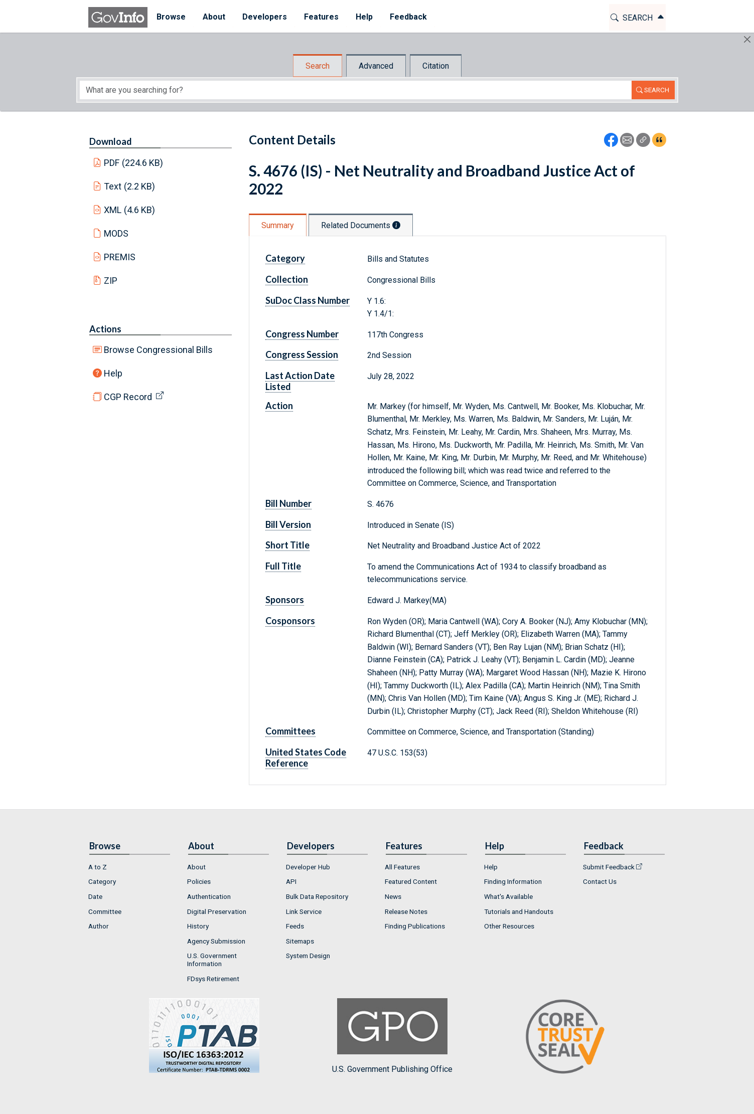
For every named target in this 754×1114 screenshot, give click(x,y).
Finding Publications (415, 926)
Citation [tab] (435, 66)
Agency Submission (216, 941)
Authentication (209, 896)
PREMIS (119, 257)
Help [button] (363, 17)
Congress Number (302, 333)
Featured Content (411, 881)
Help (113, 373)
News (393, 896)
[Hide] (747, 39)
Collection (286, 279)
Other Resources (509, 926)
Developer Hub (308, 867)
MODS (116, 233)
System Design (308, 956)
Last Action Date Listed (300, 381)
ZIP (110, 280)
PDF (133, 162)
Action (279, 405)
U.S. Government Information (212, 960)
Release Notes (406, 911)
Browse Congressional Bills (158, 349)
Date (95, 896)
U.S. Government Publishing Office (392, 1036)
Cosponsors (290, 620)
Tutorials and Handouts (518, 911)
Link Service (304, 911)
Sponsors (284, 599)
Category (285, 258)
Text (129, 186)
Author (98, 926)
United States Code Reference (305, 758)
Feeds (295, 926)
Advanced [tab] (376, 66)
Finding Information (513, 881)
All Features (402, 867)
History (198, 926)
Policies (199, 881)
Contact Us (600, 881)
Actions (105, 328)
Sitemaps (300, 941)
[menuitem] (170, 17)
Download (110, 141)
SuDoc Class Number (307, 300)
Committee (104, 911)
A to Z (97, 867)
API (291, 881)
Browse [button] (170, 17)
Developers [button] (264, 17)
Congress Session (301, 354)
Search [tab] (318, 66)
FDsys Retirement (213, 979)
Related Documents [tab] (360, 225)
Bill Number (288, 503)
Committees (290, 730)
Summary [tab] (277, 225)
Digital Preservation (216, 911)
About (196, 867)
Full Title (283, 566)
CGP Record (128, 397)
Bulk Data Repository (317, 896)
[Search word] (356, 90)
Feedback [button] (407, 17)
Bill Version (288, 524)
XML (129, 210)
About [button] (213, 17)
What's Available (508, 896)
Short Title (287, 544)
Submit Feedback (609, 867)
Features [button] (321, 17)
